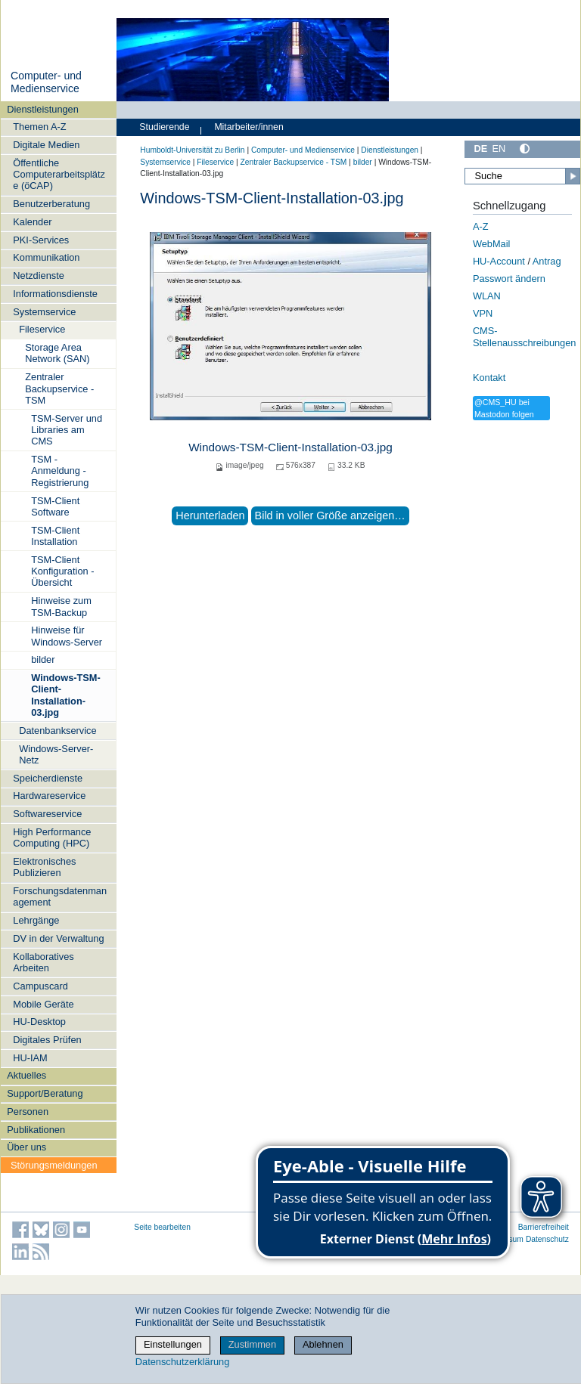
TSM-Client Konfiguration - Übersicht (62, 571)
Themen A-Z (39, 126)
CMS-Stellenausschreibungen (524, 337)
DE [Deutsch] (480, 148)
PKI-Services (41, 240)
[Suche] (522, 176)
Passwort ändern (509, 278)
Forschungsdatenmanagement (60, 896)
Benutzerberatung (51, 203)
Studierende (164, 127)
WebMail (492, 243)
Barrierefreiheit (543, 1227)
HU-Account (499, 261)
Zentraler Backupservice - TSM (59, 388)
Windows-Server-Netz (56, 754)
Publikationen (36, 1129)
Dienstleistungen (43, 109)
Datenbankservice (57, 730)
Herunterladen (210, 515)
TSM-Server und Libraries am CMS (66, 430)
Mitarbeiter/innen (248, 127)
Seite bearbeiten (162, 1227)
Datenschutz (547, 1239)
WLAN (487, 296)
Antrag (547, 261)
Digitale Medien (46, 144)
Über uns (26, 1147)
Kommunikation (46, 257)
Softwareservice (47, 813)
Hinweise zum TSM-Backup (61, 606)
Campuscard (40, 986)
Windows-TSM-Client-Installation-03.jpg (66, 695)
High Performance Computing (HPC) (52, 837)
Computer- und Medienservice (46, 82)
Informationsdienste (55, 293)
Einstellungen (173, 1344)
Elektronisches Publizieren (44, 867)
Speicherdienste (47, 778)
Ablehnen (323, 1344)
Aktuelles (26, 1075)
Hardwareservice (49, 795)
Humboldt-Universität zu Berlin (192, 150)
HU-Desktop (39, 1021)
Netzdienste (38, 275)
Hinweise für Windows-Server (66, 635)
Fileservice (42, 329)
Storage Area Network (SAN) (57, 353)
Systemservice (44, 311)
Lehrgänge (36, 920)
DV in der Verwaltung (58, 938)
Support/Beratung (44, 1093)
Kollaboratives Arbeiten (43, 962)
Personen (27, 1111)
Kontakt (489, 377)
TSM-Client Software (55, 506)
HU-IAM (30, 1058)
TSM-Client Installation (55, 536)
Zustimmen (252, 1344)
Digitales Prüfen (47, 1039)
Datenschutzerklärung (182, 1361)
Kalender (32, 222)
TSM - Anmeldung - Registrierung (60, 471)
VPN (482, 313)
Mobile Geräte (43, 1004)
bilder (42, 659)
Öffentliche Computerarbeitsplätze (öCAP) (59, 174)
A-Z (481, 226)
